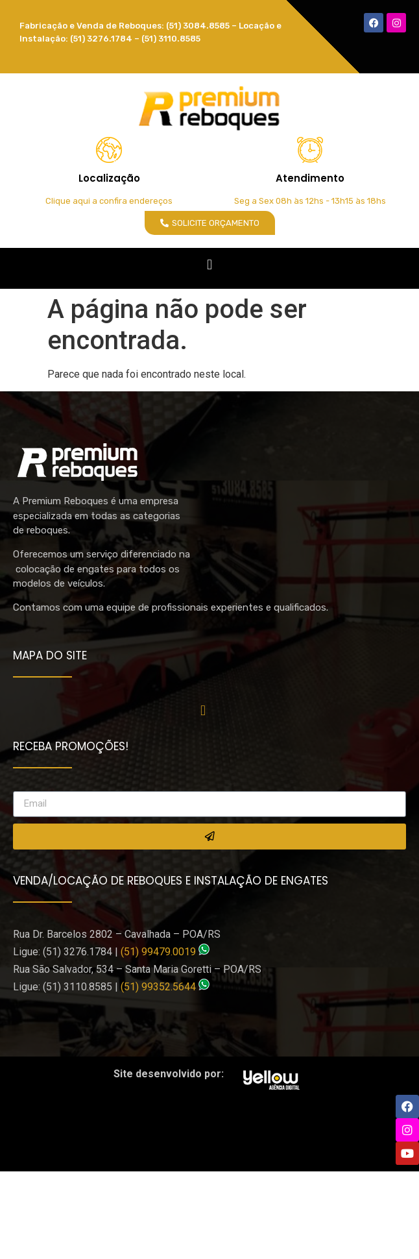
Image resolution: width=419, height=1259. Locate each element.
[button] (209, 265)
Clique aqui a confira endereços (109, 201)
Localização (109, 178)
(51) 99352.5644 (158, 987)
